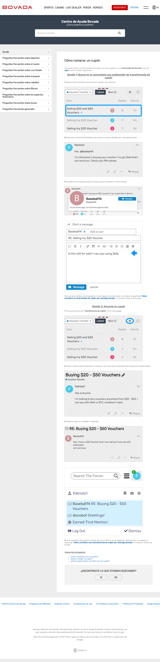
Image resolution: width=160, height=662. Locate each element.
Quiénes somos (62, 603)
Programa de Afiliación (40, 603)
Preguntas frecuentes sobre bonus (25, 103)
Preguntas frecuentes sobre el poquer (25, 76)
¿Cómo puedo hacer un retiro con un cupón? (90, 561)
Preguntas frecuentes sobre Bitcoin (25, 88)
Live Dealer (73, 7)
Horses (98, 7)
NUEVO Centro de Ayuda (13, 603)
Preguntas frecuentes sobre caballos (25, 82)
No (115, 577)
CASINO (59, 7)
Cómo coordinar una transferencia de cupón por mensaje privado (103, 543)
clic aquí (120, 632)
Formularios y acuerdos (107, 603)
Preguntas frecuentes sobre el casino (25, 64)
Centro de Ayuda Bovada (80, 22)
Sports (48, 7)
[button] (48, 7)
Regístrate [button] (120, 7)
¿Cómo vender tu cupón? (82, 559)
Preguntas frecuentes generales (25, 109)
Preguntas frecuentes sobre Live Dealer (25, 70)
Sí (101, 577)
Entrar (134, 7)
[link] (13, 603)
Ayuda (25, 52)
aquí (66, 70)
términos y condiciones (113, 637)
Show (119, 33)
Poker (87, 7)
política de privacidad (88, 637)
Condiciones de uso (82, 603)
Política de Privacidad (132, 603)
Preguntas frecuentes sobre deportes (25, 58)
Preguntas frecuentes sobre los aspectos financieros (25, 95)
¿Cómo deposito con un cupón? (84, 557)
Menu (145, 7)
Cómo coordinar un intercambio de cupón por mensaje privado (105, 297)
